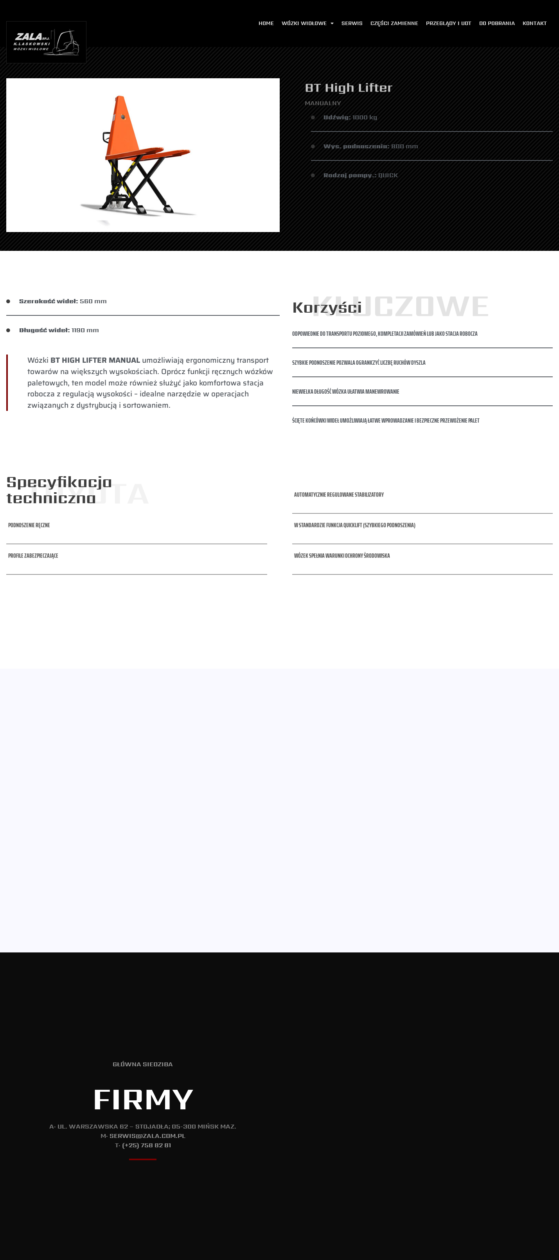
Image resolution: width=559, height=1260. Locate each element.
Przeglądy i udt (448, 23)
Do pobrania (497, 23)
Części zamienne (394, 23)
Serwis (352, 23)
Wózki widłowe (308, 23)
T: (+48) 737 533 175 (531, 1251)
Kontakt (535, 23)
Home (266, 23)
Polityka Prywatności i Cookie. (279, 1248)
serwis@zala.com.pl (147, 1084)
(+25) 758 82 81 (146, 1094)
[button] (28, 449)
